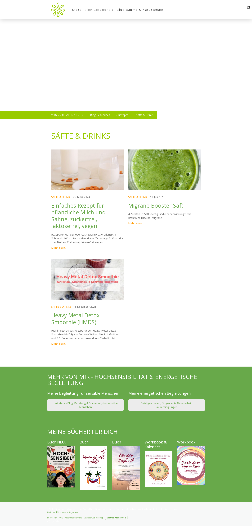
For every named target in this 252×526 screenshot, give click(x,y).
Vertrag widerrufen (116, 518)
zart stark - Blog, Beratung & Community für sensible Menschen (85, 405)
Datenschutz (89, 518)
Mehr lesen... (58, 248)
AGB (61, 518)
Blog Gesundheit (99, 10)
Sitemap (100, 518)
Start (76, 10)
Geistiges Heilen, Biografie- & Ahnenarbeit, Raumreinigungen (166, 405)
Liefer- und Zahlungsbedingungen (62, 512)
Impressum (52, 518)
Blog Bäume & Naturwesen (140, 10)
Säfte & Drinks (61, 197)
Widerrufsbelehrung (73, 518)
